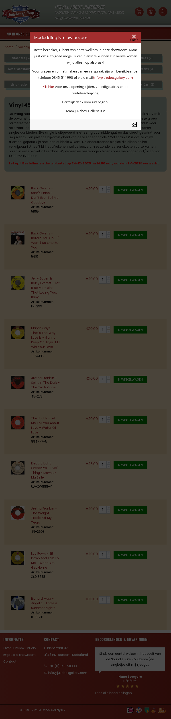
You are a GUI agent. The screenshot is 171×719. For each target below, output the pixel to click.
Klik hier (48, 87)
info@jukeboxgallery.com (113, 77)
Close (134, 39)
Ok (134, 124)
